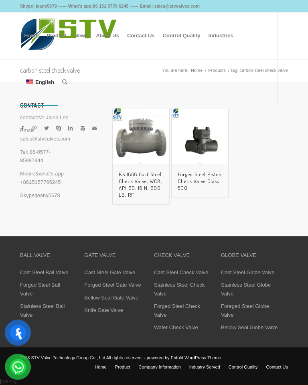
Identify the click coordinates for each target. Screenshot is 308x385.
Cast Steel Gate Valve (109, 272)
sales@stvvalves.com (45, 139)
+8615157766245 (40, 182)
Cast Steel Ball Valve (44, 272)
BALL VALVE (35, 255)
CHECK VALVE (172, 255)
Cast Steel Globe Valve (247, 272)
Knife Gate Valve (103, 310)
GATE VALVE (100, 255)
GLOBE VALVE (238, 255)
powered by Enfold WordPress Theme (184, 357)
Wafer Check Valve (176, 327)
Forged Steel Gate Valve (112, 285)
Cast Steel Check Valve (181, 272)
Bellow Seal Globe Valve (249, 327)
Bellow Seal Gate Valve (111, 298)
